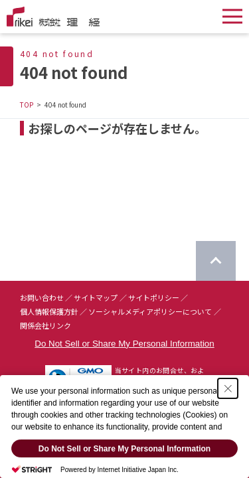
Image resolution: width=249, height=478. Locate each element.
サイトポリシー (153, 297)
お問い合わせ (42, 297)
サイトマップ (96, 297)
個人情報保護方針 (49, 311)
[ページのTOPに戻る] (216, 261)
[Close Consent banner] (228, 388)
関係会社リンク (45, 325)
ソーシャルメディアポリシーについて (150, 311)
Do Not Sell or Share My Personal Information (124, 344)
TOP (26, 105)
